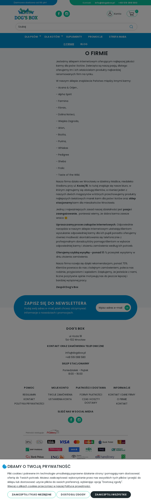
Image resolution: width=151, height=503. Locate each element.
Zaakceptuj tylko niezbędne (31, 494)
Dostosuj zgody (73, 494)
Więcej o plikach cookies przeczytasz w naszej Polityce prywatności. (48, 486)
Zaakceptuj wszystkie (110, 494)
